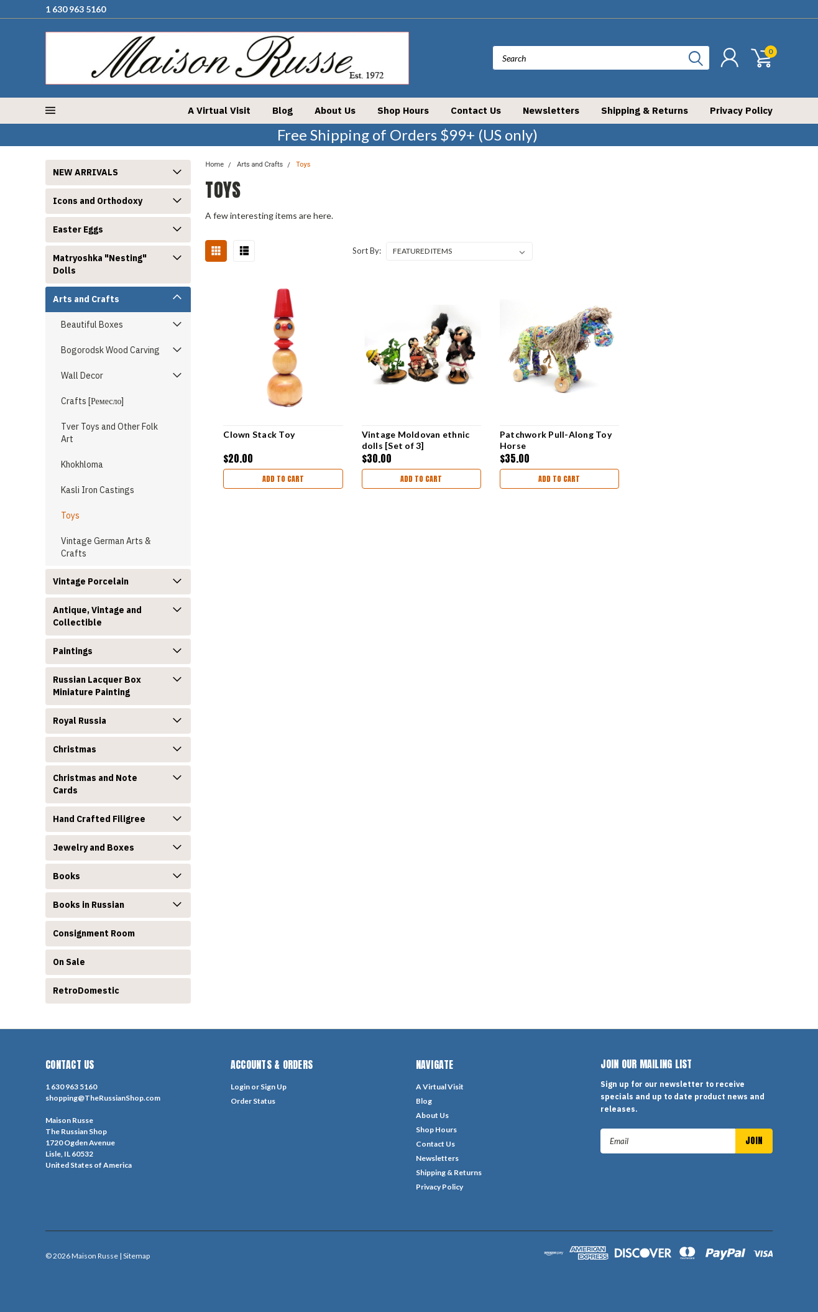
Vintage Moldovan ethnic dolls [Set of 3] (416, 440)
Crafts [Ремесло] (92, 401)
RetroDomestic (86, 990)
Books (66, 876)
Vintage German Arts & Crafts (106, 547)
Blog (282, 110)
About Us (335, 110)
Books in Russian (88, 904)
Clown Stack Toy (259, 434)
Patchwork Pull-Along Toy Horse (556, 440)
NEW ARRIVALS (85, 172)
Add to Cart (283, 478)
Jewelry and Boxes (93, 847)
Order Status (253, 1101)
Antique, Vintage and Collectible (97, 616)
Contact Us (476, 110)
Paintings (73, 651)
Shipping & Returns (644, 110)
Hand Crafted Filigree (99, 819)
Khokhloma (82, 464)
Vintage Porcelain (91, 581)
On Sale (69, 962)
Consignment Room (94, 933)
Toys (70, 515)
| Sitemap (134, 1255)
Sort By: (366, 251)
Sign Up (273, 1086)
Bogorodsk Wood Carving (110, 350)
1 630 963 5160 (75, 9)
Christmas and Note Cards (95, 784)
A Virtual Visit (219, 110)
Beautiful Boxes (92, 324)
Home (214, 164)
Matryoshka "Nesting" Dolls (100, 264)
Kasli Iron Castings (97, 490)
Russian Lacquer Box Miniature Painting (97, 686)
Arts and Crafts (86, 299)
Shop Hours (403, 110)
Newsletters (551, 110)
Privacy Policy (741, 110)
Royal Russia (79, 720)
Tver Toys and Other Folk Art (109, 433)
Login (240, 1086)
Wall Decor (82, 375)
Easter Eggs (78, 229)
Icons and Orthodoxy (97, 200)
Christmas (74, 749)
